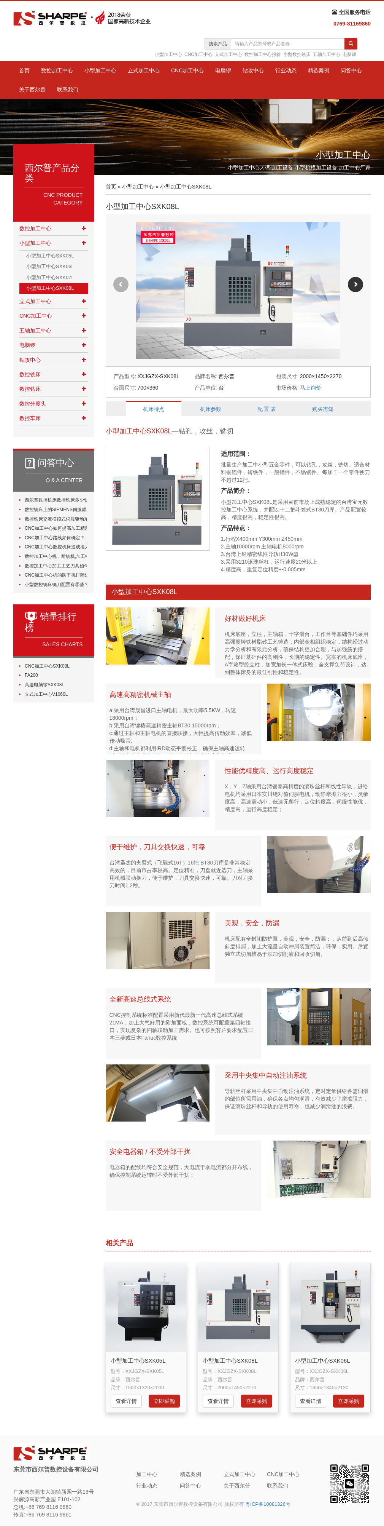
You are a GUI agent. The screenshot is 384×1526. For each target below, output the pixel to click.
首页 (24, 70)
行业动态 (286, 70)
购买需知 (322, 409)
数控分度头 (32, 404)
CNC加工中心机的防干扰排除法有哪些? (56, 575)
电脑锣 (349, 54)
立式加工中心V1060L (46, 694)
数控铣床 (30, 374)
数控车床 (30, 418)
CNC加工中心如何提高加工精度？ (56, 528)
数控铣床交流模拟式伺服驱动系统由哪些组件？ (56, 519)
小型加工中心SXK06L (50, 266)
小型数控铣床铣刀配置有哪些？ (56, 584)
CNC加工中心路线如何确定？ (55, 537)
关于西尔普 (32, 89)
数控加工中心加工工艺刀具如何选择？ (56, 566)
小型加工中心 (168, 54)
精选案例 (318, 70)
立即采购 (164, 1401)
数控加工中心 (57, 70)
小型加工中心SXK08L (50, 288)
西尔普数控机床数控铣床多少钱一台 (56, 500)
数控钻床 (30, 389)
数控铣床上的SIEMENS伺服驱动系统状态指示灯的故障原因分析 (56, 509)
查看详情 (126, 1401)
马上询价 (310, 388)
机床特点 (153, 409)
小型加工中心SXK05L (50, 256)
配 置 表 (266, 409)
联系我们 (67, 89)
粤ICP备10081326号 (267, 1504)
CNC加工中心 (198, 54)
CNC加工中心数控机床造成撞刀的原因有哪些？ (56, 547)
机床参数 (210, 409)
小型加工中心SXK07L (50, 277)
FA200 (31, 675)
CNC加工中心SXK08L (47, 666)
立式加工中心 (228, 54)
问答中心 (351, 70)
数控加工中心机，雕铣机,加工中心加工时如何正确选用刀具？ (56, 556)
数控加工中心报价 (262, 54)
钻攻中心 (253, 70)
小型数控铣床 (297, 54)
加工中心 (146, 1474)
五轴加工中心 (326, 54)
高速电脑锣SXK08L (44, 684)
